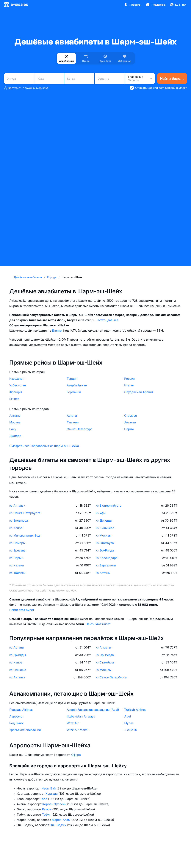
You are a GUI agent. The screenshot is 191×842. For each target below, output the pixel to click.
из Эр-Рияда (105, 550)
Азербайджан (77, 385)
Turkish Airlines (135, 710)
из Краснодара (107, 558)
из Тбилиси (17, 573)
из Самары (17, 543)
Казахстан (16, 378)
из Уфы (101, 513)
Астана (72, 415)
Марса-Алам (61, 820)
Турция (72, 378)
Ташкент (73, 422)
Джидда (15, 436)
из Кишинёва (105, 528)
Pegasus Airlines (21, 710)
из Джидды (104, 520)
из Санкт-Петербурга (24, 513)
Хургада (52, 793)
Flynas (129, 723)
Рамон (47, 809)
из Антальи (17, 505)
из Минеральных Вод (24, 535)
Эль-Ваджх (58, 825)
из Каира (15, 528)
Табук (46, 814)
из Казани (16, 565)
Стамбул (130, 415)
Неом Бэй (49, 788)
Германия (74, 392)
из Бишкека (17, 670)
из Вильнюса (18, 520)
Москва (15, 422)
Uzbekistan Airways (81, 716)
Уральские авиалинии (25, 730)
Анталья (130, 422)
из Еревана (17, 550)
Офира (76, 755)
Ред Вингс (16, 723)
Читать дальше (107, 320)
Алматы (15, 415)
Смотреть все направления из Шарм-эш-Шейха (44, 446)
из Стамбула (105, 543)
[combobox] (19, 78)
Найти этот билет (21, 610)
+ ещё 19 (130, 730)
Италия (129, 385)
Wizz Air (73, 723)
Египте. (57, 330)
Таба (44, 799)
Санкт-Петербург (79, 429)
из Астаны (103, 573)
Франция (15, 392)
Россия (129, 378)
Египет (14, 399)
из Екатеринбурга (108, 505)
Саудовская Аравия (138, 392)
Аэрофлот (16, 716)
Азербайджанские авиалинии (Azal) (93, 710)
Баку (12, 429)
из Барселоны (106, 565)
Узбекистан (17, 385)
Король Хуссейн (54, 804)
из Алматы (103, 647)
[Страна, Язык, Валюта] (177, 4)
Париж (129, 429)
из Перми (16, 558)
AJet (127, 716)
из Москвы (103, 535)
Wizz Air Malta (77, 730)
